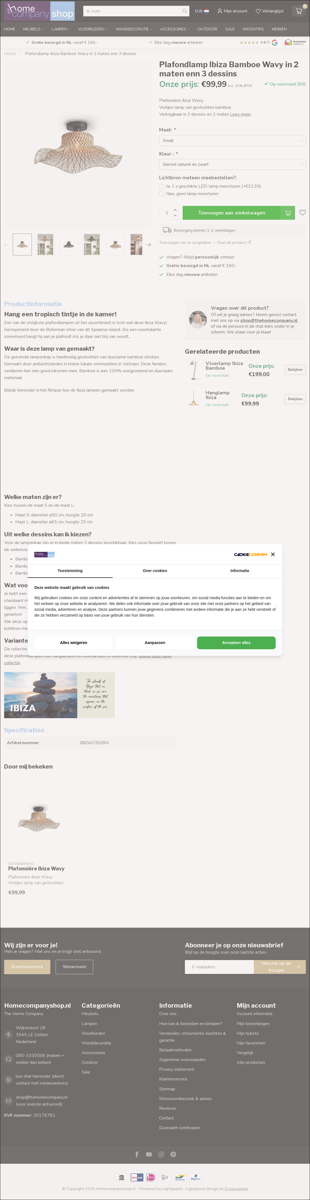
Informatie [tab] (240, 570)
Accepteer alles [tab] (236, 642)
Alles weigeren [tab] (73, 642)
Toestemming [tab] (70, 570)
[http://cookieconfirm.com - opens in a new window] (250, 554)
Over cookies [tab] (155, 570)
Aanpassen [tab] (155, 642)
